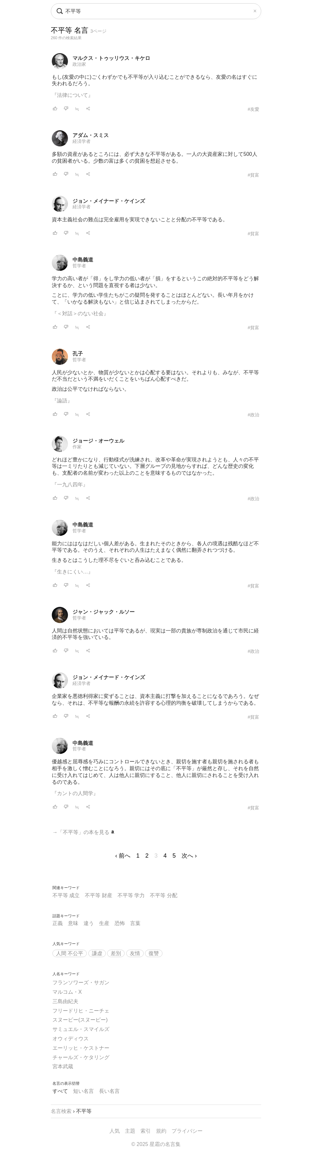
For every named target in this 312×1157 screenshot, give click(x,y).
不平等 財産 (98, 895)
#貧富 (253, 175)
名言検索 (61, 1111)
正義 (57, 923)
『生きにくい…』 (72, 571)
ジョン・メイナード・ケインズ (108, 201)
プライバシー (187, 1131)
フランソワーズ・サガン (80, 982)
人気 (114, 1131)
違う (89, 923)
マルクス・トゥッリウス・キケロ (111, 58)
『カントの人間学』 (75, 793)
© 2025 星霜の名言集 (156, 1144)
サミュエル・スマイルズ (80, 1029)
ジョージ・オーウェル (98, 441)
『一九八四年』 (70, 484)
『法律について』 (72, 95)
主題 (130, 1131)
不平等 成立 (66, 895)
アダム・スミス (90, 135)
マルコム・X (67, 992)
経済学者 (81, 141)
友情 (135, 953)
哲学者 (79, 265)
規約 (161, 1131)
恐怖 (120, 923)
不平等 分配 (163, 895)
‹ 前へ (122, 855)
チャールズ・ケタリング (80, 1057)
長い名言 (109, 1091)
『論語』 (62, 400)
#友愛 (253, 109)
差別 (116, 953)
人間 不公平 (69, 953)
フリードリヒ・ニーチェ (80, 1010)
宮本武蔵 (62, 1066)
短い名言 (83, 1091)
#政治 (253, 414)
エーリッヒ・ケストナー (80, 1048)
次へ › (189, 855)
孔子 (77, 353)
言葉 (135, 923)
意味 (73, 923)
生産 (104, 923)
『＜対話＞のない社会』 (80, 313)
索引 (145, 1131)
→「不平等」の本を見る (83, 832)
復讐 (154, 953)
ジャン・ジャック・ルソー (103, 612)
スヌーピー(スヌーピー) (80, 1020)
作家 (77, 446)
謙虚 (97, 953)
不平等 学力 (131, 895)
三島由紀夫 (65, 1001)
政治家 (79, 64)
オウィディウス (70, 1038)
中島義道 (82, 259)
